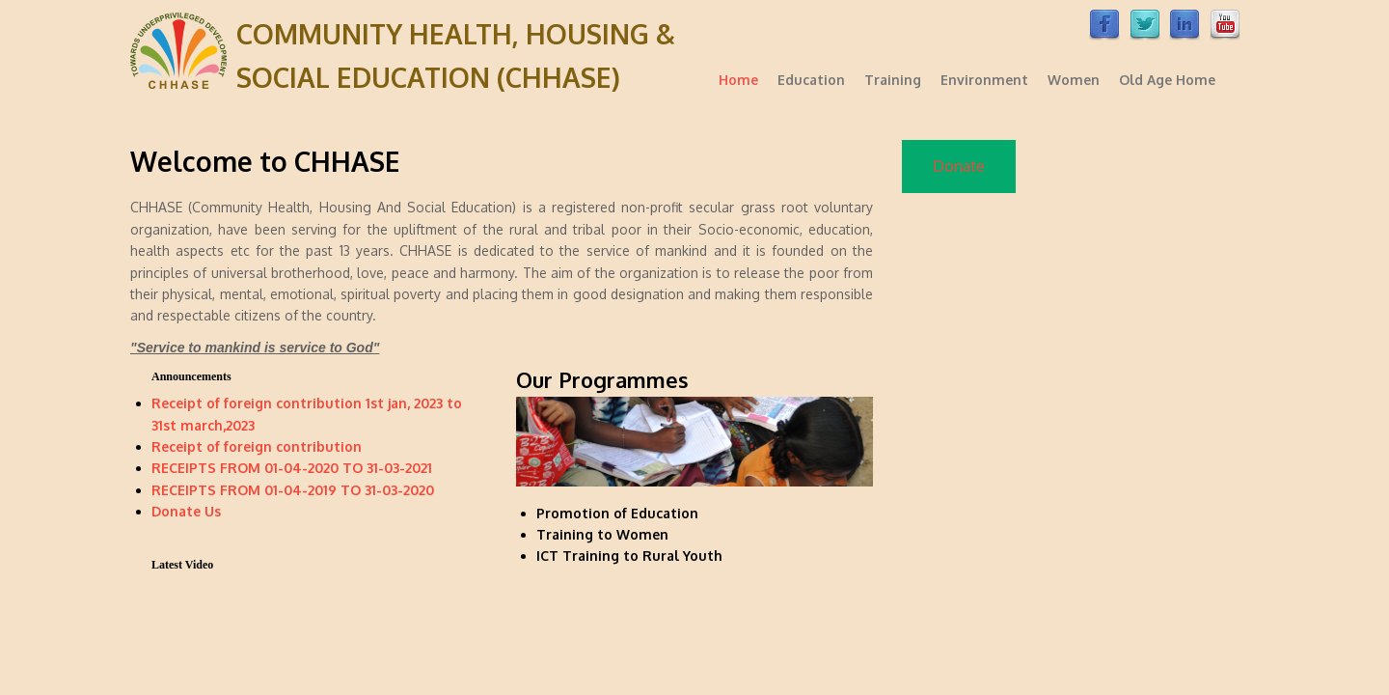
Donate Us (186, 511)
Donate (959, 166)
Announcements (191, 376)
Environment (984, 79)
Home (738, 79)
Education (811, 79)
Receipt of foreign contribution (256, 446)
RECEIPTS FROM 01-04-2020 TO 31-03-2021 (291, 467)
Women (1074, 79)
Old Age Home (1167, 79)
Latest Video (182, 564)
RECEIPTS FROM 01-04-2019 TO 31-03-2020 (292, 490)
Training (892, 79)
